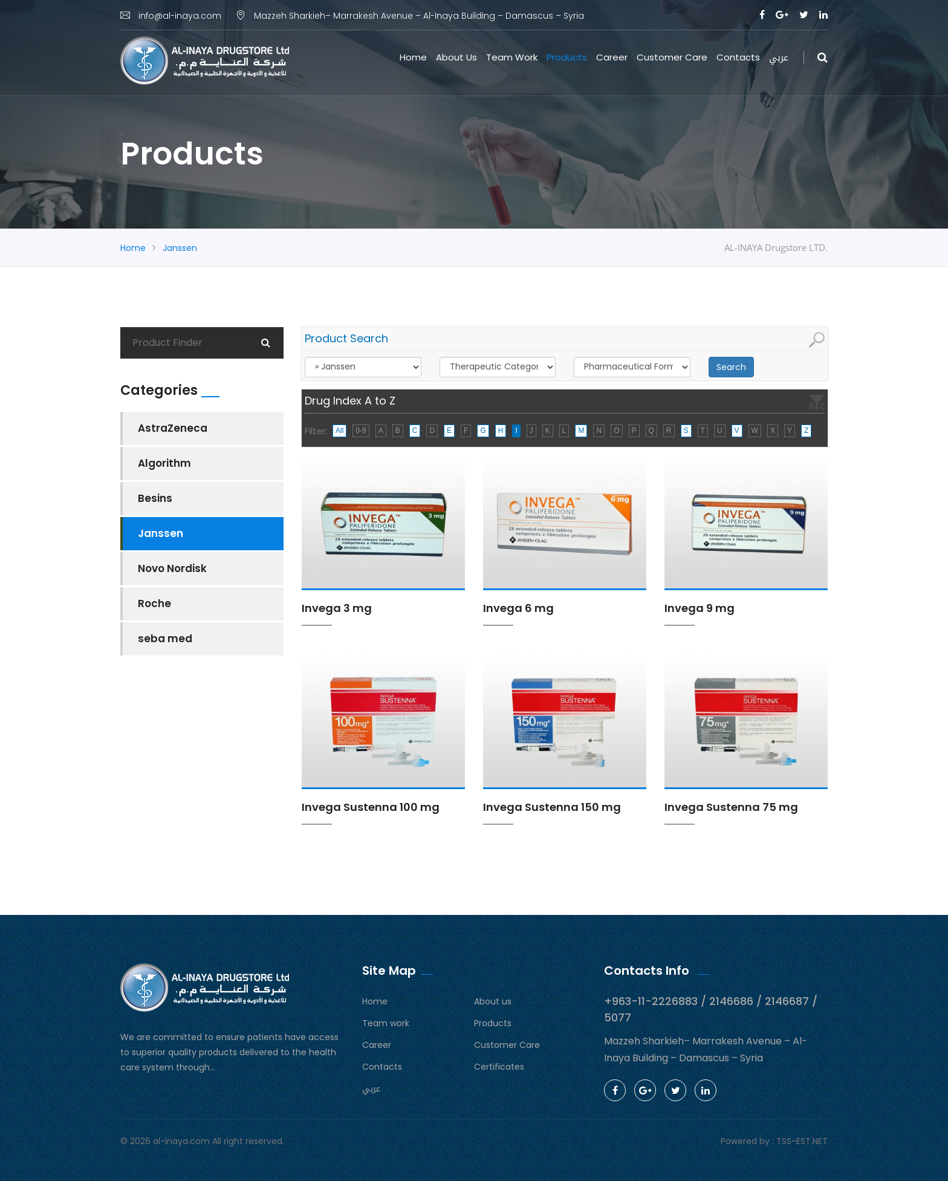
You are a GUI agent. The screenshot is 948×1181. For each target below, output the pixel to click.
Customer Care (672, 57)
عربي (778, 57)
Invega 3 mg (337, 608)
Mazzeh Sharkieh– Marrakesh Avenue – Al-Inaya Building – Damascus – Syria (410, 16)
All (339, 430)
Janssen (180, 248)
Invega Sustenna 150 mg (552, 807)
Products (567, 57)
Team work (511, 57)
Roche (154, 603)
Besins (155, 498)
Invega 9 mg (699, 608)
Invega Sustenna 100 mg (371, 807)
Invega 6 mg (518, 608)
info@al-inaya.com (170, 16)
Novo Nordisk (172, 568)
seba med (165, 638)
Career (612, 57)
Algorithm (164, 463)
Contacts (738, 57)
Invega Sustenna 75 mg (731, 807)
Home (413, 57)
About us (456, 57)
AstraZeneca (172, 428)
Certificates (499, 1067)
